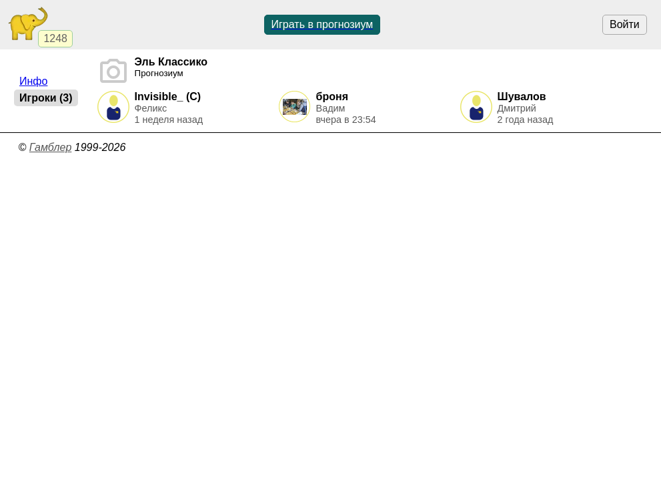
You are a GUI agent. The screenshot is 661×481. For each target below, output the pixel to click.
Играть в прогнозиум (322, 24)
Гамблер (50, 147)
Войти (625, 24)
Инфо (33, 81)
